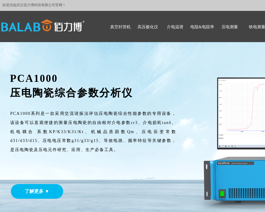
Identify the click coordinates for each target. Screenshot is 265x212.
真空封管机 (120, 27)
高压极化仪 (147, 27)
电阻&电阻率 (202, 27)
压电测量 (230, 27)
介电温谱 (175, 27)
